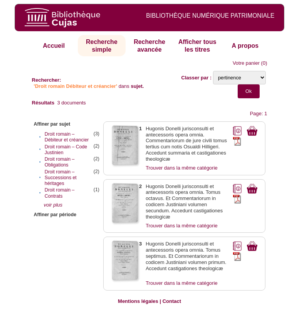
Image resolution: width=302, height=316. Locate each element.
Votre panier (246, 63)
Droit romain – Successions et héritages (61, 177)
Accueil (54, 45)
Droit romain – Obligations (60, 162)
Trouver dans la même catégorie (182, 168)
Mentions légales (138, 301)
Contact (172, 301)
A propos (245, 45)
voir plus (53, 205)
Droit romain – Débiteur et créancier (67, 137)
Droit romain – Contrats (60, 192)
